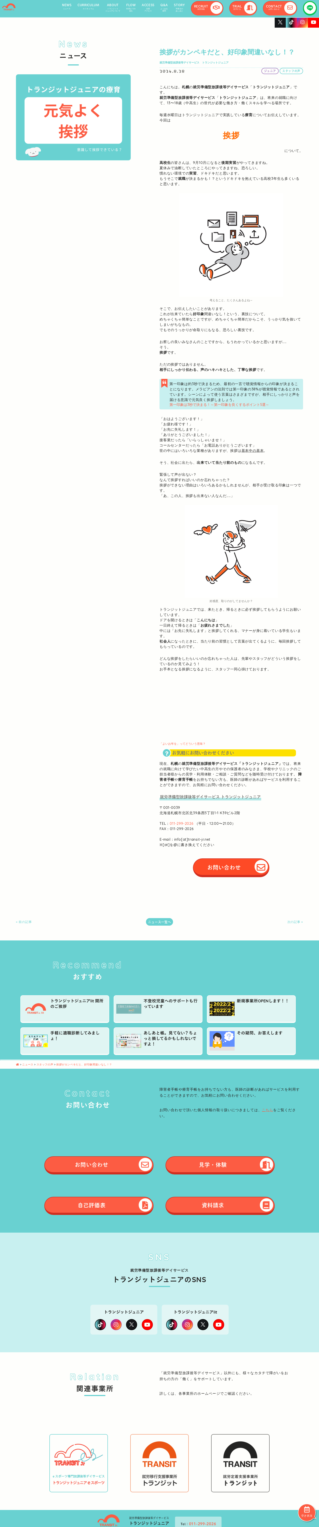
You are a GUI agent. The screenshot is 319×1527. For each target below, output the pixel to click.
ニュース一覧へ (159, 922)
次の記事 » (295, 922)
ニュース (28, 1064)
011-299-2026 (182, 823)
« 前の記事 (24, 922)
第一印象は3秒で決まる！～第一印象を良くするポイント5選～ (219, 404)
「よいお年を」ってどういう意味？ (183, 743)
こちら (267, 1110)
